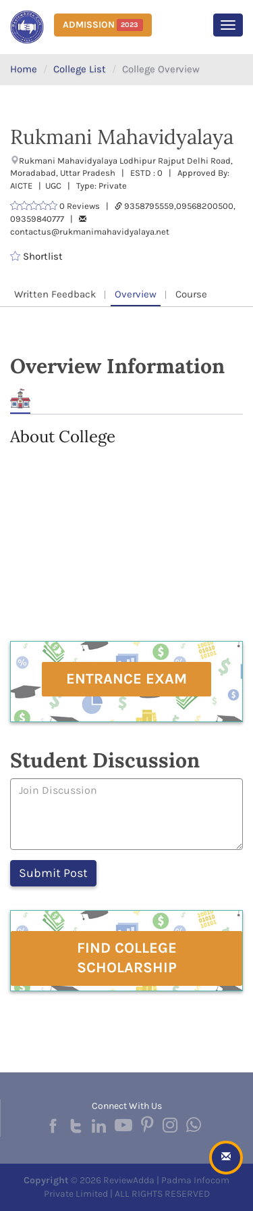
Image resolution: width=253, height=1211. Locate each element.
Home (23, 69)
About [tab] (20, 398)
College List (79, 69)
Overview (136, 294)
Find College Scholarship (127, 957)
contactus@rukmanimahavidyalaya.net (89, 232)
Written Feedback (55, 294)
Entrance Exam (126, 679)
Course (191, 294)
